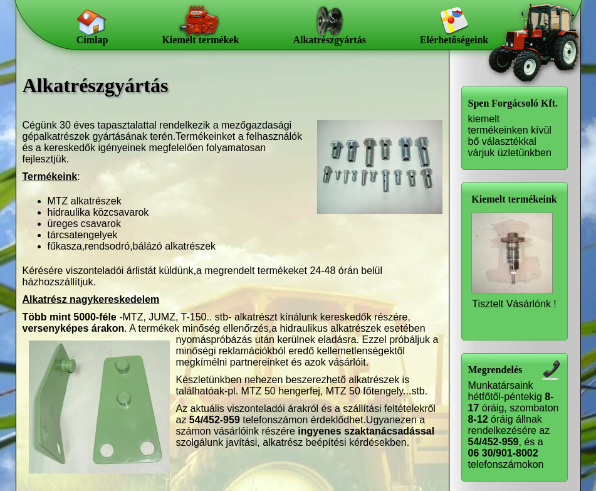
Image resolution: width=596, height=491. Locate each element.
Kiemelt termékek (200, 39)
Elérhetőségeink (454, 39)
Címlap (92, 39)
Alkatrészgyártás (329, 39)
